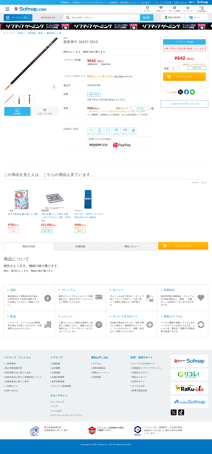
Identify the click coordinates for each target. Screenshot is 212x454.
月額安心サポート (140, 372)
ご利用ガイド (78, 2)
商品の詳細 (29, 246)
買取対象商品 (99, 368)
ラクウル (97, 363)
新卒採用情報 (58, 381)
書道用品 (51, 33)
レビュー (67, 316)
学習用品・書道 (35, 33)
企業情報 (56, 372)
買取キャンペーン (101, 372)
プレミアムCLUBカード (143, 363)
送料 (13, 290)
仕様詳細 (80, 246)
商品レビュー (131, 246)
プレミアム (68, 290)
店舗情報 (113, 2)
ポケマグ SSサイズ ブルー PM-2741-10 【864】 (89, 216)
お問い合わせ (180, 2)
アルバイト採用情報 (61, 386)
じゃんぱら (57, 411)
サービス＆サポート (96, 2)
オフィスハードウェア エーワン (67, 415)
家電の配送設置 (139, 390)
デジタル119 (138, 386)
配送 (13, 316)
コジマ (55, 406)
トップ (9, 33)
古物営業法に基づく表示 (17, 381)
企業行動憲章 (58, 377)
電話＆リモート (139, 377)
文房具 (20, 33)
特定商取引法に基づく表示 (18, 372)
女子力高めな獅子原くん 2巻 (23, 214)
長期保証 (169, 290)
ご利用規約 (10, 363)
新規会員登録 (173, 17)
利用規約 (65, 2)
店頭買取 (97, 377)
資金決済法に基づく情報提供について (23, 377)
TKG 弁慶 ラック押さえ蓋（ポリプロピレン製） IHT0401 (55, 217)
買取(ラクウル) (173, 316)
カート (194, 17)
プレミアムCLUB (163, 2)
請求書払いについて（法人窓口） (136, 2)
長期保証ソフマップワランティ (147, 368)
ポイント (118, 290)
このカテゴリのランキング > (185, 104)
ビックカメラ (58, 402)
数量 (172, 68)
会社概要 (56, 368)
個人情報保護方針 (13, 368)
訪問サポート (138, 381)
